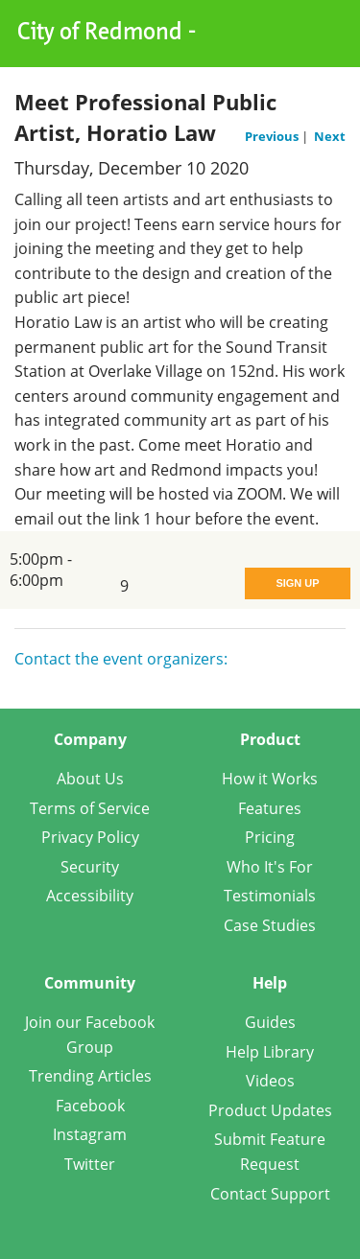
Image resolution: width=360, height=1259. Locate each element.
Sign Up (297, 583)
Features (269, 808)
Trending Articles (90, 1075)
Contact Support (270, 1193)
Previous (273, 136)
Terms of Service (90, 808)
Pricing (270, 837)
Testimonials (270, 895)
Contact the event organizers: (121, 658)
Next (330, 136)
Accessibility (89, 895)
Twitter (89, 1164)
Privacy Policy (90, 837)
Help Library (270, 1051)
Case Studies (270, 925)
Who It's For (270, 866)
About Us (90, 778)
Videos (270, 1080)
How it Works (270, 778)
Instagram (90, 1134)
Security (89, 866)
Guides (270, 1022)
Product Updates (270, 1110)
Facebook (90, 1105)
